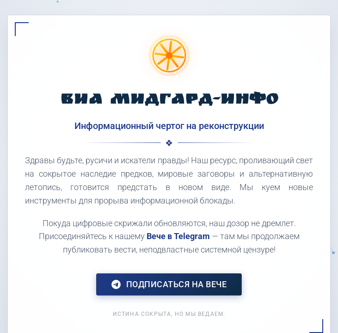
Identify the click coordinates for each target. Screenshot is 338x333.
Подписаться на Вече (169, 284)
